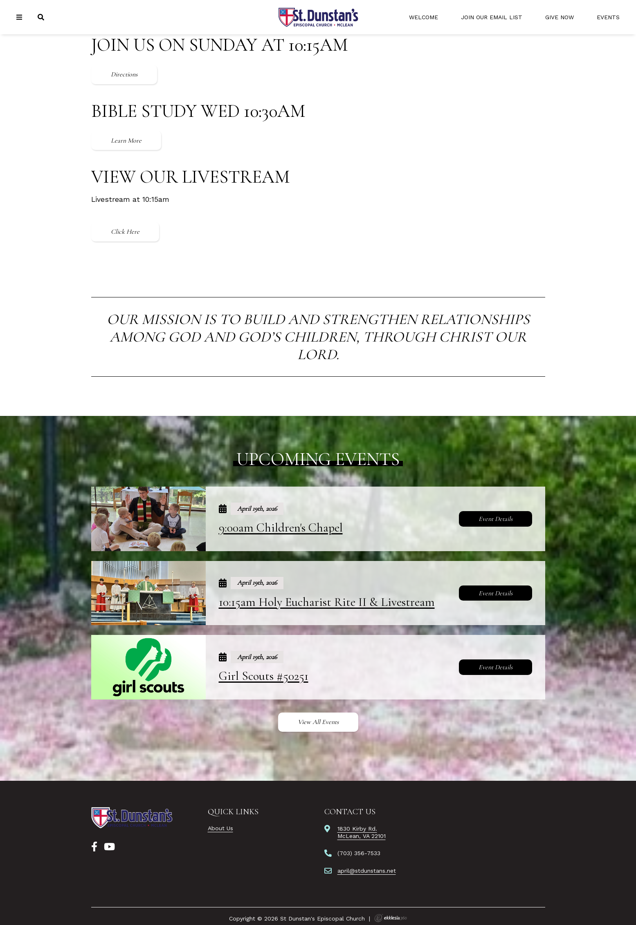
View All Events (318, 722)
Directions (124, 74)
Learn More (126, 140)
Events (608, 17)
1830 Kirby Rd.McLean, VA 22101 (361, 832)
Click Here (125, 232)
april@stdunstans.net (366, 870)
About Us (220, 828)
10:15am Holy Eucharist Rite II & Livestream (327, 602)
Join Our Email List (491, 17)
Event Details (495, 519)
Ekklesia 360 (390, 918)
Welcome (423, 17)
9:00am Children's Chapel (281, 527)
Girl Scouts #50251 (263, 676)
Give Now (559, 17)
